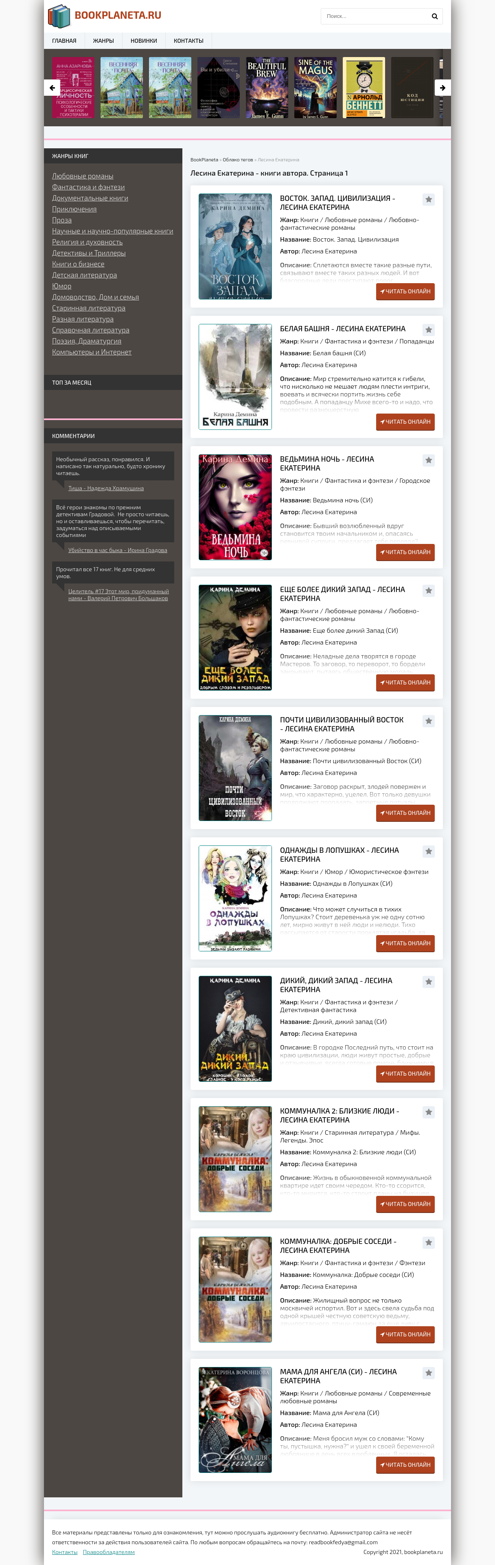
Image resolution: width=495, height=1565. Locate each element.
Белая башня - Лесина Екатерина (342, 328)
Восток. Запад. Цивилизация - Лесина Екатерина (337, 202)
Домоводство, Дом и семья (95, 297)
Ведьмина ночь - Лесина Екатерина (327, 463)
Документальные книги (90, 198)
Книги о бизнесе (78, 264)
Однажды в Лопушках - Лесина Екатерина (339, 854)
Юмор (334, 871)
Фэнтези (412, 1262)
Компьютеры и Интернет (91, 352)
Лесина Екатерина (329, 251)
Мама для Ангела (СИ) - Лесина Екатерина (338, 1376)
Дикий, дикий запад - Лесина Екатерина (336, 985)
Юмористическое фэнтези (389, 871)
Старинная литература (359, 1132)
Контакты (189, 40)
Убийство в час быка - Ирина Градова (117, 549)
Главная (64, 40)
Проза (62, 220)
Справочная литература (90, 330)
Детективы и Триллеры (89, 253)
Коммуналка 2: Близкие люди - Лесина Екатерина (339, 1115)
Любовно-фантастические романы (349, 223)
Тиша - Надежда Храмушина (106, 487)
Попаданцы (416, 341)
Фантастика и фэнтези (359, 341)
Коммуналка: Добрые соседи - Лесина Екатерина (338, 1246)
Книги (309, 219)
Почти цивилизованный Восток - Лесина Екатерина (341, 724)
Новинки (144, 40)
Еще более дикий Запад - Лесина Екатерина (342, 594)
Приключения (74, 209)
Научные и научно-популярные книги (112, 231)
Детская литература (84, 275)
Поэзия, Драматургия (86, 341)
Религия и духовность (87, 242)
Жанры (103, 40)
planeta (105, 16)
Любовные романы (354, 219)
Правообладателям (109, 1551)
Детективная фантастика (318, 1009)
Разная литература (83, 319)
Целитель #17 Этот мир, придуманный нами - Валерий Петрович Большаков (118, 594)
